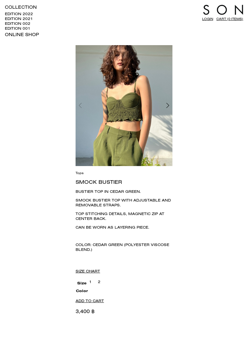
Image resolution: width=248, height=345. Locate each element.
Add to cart (90, 300)
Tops (80, 173)
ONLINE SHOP (22, 34)
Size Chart (88, 271)
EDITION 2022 (19, 13)
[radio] (90, 282)
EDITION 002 (17, 23)
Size (82, 283)
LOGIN (207, 19)
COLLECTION (21, 7)
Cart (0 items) (229, 19)
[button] (148, 105)
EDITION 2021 (19, 18)
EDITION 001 (17, 28)
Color (82, 290)
